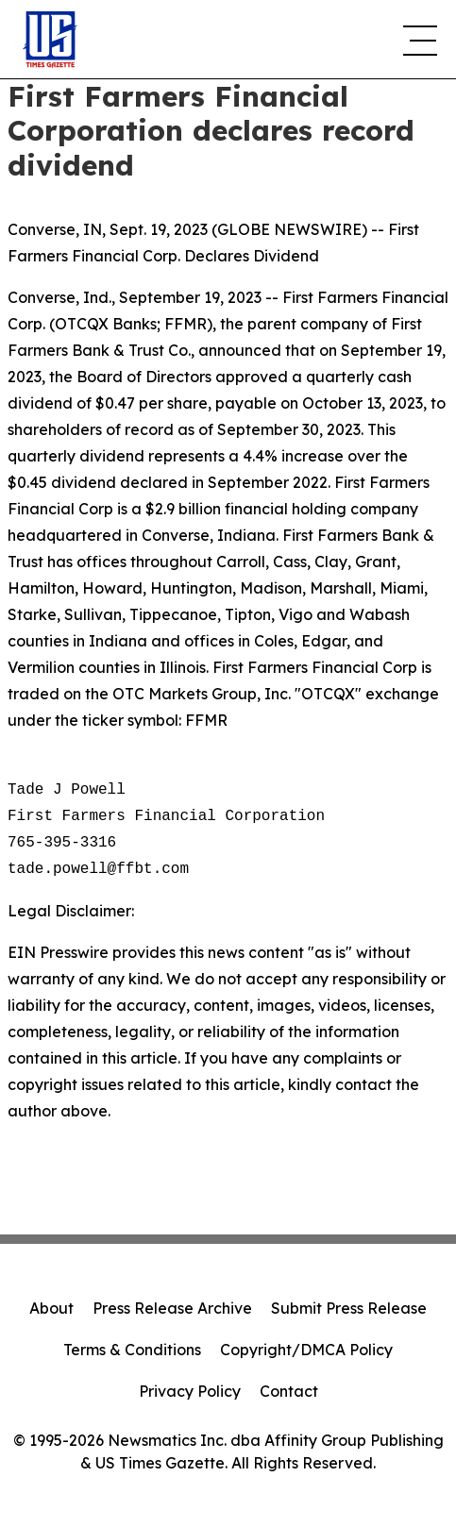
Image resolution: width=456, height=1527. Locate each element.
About (51, 1308)
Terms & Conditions (132, 1349)
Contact (289, 1391)
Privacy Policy (190, 1391)
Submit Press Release (349, 1308)
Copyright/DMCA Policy (306, 1349)
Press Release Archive (172, 1308)
